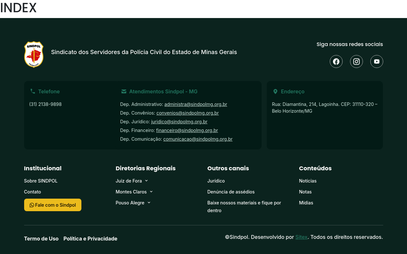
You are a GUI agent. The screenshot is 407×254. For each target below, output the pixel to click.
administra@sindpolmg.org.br (195, 104)
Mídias (306, 202)
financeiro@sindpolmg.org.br (187, 130)
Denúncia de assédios (231, 191)
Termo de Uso (41, 238)
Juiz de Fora (129, 180)
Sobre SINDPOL (41, 180)
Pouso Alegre (130, 202)
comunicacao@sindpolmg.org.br (198, 139)
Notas (305, 191)
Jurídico (216, 180)
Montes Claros (131, 191)
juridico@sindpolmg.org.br (179, 121)
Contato (32, 191)
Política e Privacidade (90, 238)
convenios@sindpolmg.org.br (187, 113)
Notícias (308, 180)
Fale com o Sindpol (53, 205)
